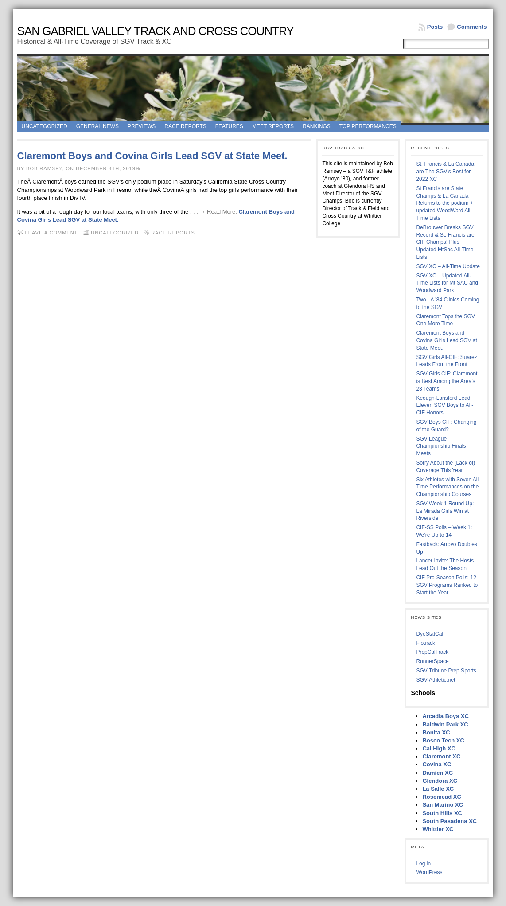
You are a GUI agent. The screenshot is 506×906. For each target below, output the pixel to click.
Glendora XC (439, 780)
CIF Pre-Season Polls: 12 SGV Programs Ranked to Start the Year (447, 585)
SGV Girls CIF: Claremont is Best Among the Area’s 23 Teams (446, 381)
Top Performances (368, 126)
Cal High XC (438, 748)
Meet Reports (273, 126)
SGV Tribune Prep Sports (446, 671)
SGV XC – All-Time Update (448, 266)
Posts (435, 26)
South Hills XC (442, 813)
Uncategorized (44, 126)
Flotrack (425, 643)
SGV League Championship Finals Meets (441, 446)
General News (97, 126)
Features (229, 126)
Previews (142, 126)
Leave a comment (51, 232)
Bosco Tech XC (443, 740)
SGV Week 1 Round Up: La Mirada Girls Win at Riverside (445, 511)
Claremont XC (441, 756)
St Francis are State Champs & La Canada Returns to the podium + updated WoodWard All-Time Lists (444, 203)
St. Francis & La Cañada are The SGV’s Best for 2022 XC (445, 171)
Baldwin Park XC (445, 724)
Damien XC (437, 772)
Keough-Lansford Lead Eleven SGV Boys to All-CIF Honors (444, 405)
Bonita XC (436, 732)
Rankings (317, 126)
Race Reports (185, 126)
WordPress (429, 872)
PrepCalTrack (432, 652)
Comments (472, 26)
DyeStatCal (429, 634)
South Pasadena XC (449, 821)
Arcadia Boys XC (445, 716)
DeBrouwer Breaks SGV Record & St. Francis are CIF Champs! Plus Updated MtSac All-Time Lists (445, 242)
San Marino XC (442, 804)
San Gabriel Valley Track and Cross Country (155, 31)
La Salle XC (438, 788)
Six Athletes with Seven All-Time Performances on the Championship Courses (448, 487)
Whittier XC (437, 829)
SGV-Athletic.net (435, 680)
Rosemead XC (441, 796)
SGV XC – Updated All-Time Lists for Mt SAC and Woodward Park (447, 283)
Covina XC (436, 764)
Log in (423, 863)
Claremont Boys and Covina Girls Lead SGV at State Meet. (152, 155)
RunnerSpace (432, 661)
